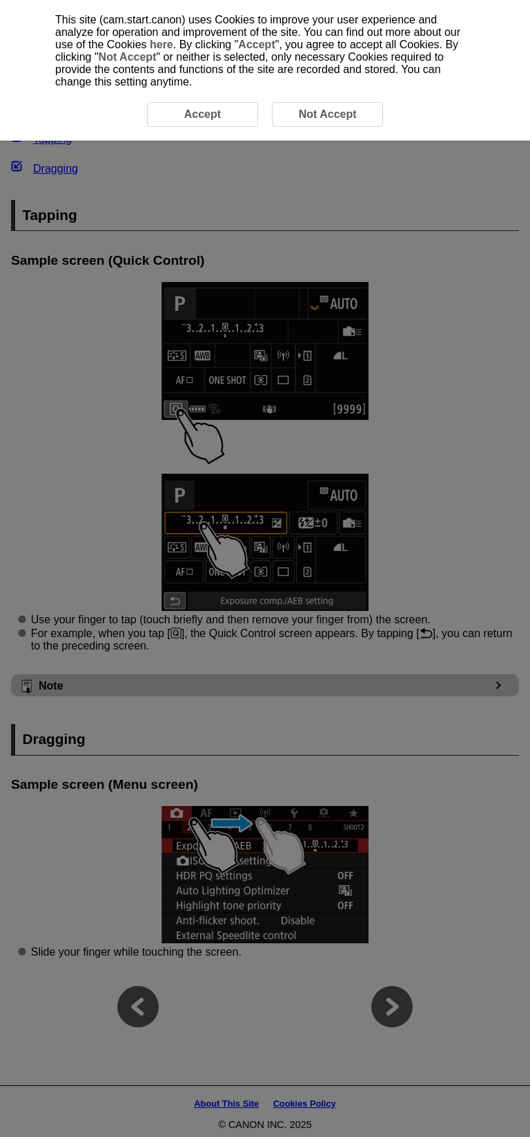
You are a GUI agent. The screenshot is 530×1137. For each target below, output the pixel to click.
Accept (256, 44)
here (161, 44)
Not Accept (128, 57)
